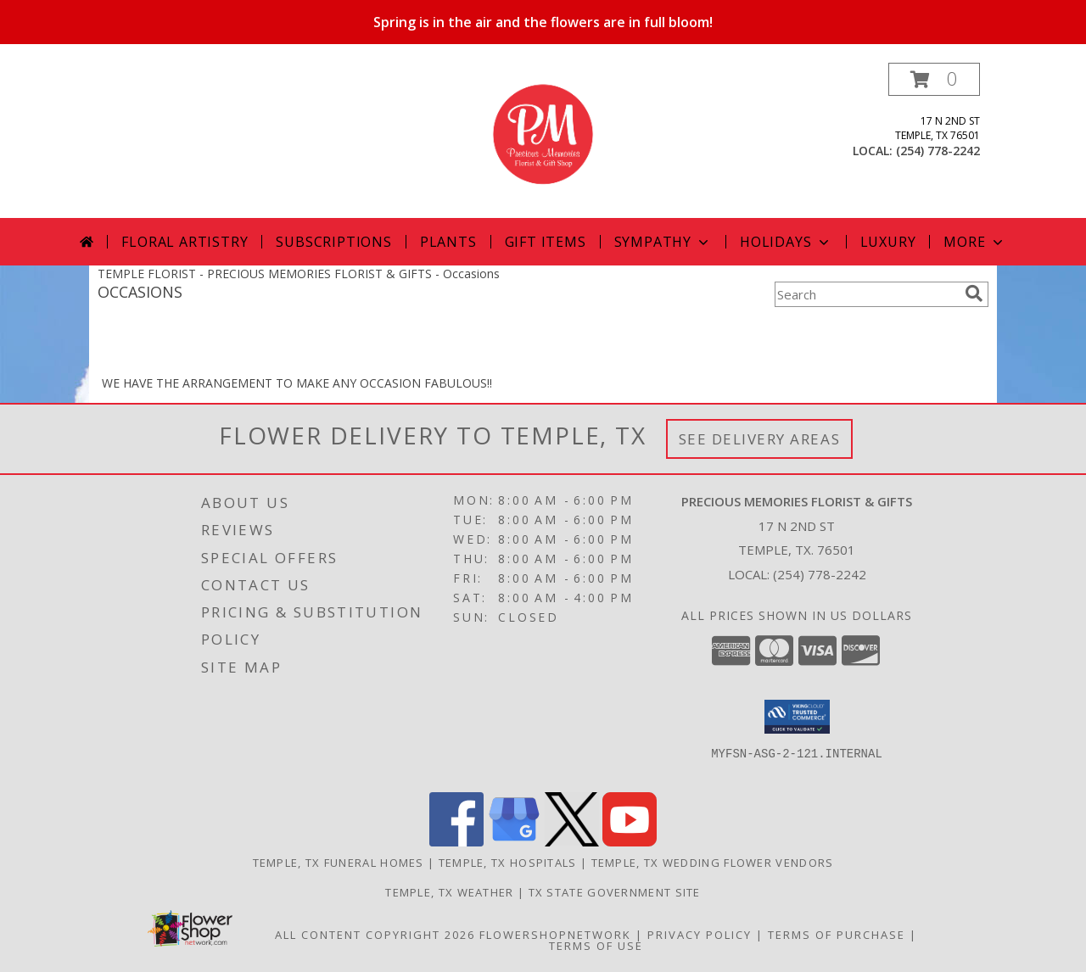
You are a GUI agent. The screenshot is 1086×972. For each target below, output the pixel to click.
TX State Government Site (615, 892)
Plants (448, 241)
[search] (974, 293)
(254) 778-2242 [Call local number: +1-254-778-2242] (938, 150)
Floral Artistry (184, 241)
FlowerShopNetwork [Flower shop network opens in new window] (555, 934)
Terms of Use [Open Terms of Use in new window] (596, 945)
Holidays (785, 241)
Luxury (888, 241)
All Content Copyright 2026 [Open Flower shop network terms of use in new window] (375, 934)
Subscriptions (333, 241)
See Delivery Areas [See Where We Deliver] (760, 439)
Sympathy (663, 241)
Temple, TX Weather (449, 892)
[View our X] (572, 842)
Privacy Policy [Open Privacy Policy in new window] (699, 934)
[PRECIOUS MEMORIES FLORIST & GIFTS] (543, 140)
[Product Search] (866, 294)
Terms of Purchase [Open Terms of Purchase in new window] (836, 934)
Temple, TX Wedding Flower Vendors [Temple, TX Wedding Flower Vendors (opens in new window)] (712, 862)
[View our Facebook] (456, 842)
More (974, 241)
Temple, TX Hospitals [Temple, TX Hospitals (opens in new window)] (508, 862)
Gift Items (545, 241)
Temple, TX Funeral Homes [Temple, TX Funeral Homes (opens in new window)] (338, 862)
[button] (934, 79)
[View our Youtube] (629, 842)
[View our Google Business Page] (514, 842)
